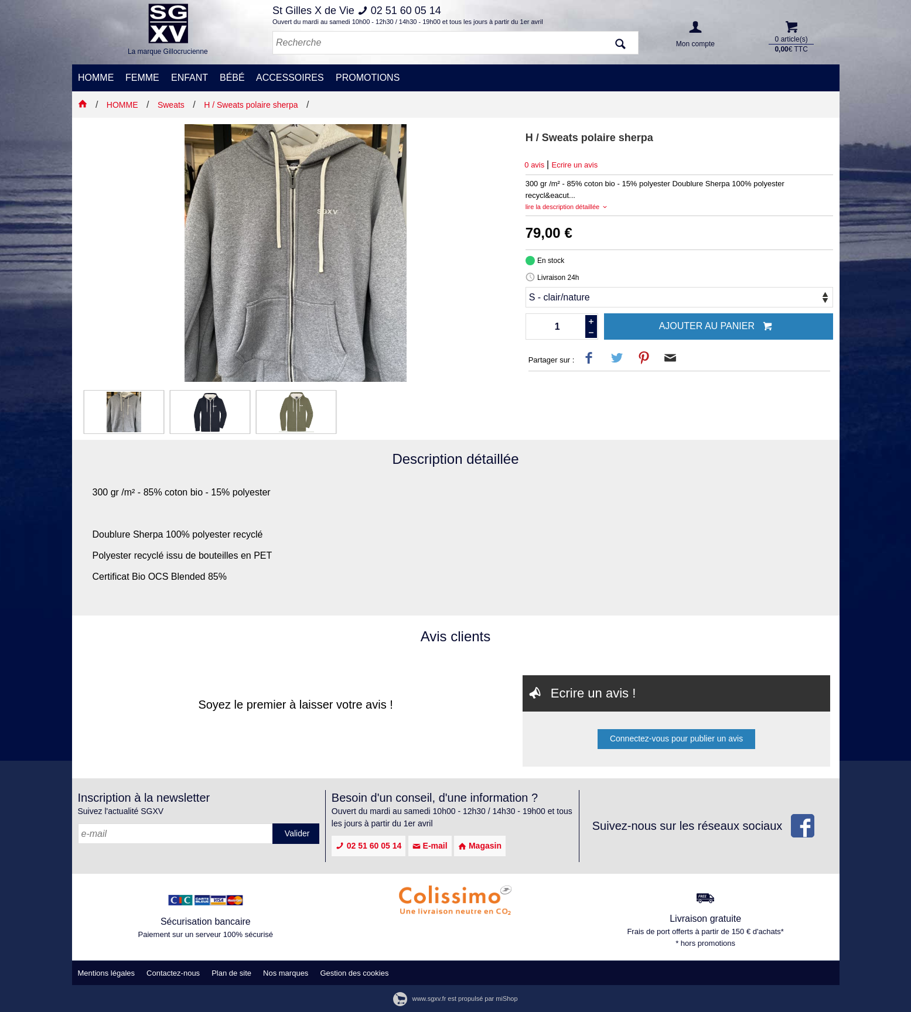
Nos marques (285, 973)
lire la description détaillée (567, 206)
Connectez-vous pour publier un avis (676, 738)
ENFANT (189, 78)
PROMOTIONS (368, 78)
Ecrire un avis (574, 164)
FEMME (142, 78)
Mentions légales (106, 973)
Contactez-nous (173, 973)
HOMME (96, 78)
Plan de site (231, 973)
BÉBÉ (232, 78)
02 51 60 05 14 (368, 845)
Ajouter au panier (716, 327)
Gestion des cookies (354, 973)
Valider (297, 833)
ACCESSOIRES (290, 78)
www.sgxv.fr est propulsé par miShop (455, 998)
